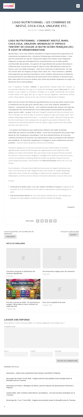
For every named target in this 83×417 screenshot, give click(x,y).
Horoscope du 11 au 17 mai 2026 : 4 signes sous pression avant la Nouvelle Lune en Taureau (40, 400)
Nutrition (48, 30)
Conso (41, 30)
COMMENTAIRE (9, 327)
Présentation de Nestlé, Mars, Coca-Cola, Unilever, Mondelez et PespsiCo (36, 187)
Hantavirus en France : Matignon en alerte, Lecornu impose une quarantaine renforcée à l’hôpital (39, 387)
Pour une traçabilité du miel (54, 302)
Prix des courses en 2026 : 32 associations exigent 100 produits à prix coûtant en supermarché (23, 304)
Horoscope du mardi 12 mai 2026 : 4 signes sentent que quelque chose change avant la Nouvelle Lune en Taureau (39, 379)
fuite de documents (49, 161)
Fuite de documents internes (20, 195)
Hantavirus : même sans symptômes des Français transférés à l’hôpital (33, 373)
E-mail (33, 351)
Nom (6, 351)
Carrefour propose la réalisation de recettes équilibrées (20, 272)
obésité (33, 87)
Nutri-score (63, 89)
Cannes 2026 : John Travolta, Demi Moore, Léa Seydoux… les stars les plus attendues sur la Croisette (40, 394)
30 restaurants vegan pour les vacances (59, 271)
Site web (58, 351)
